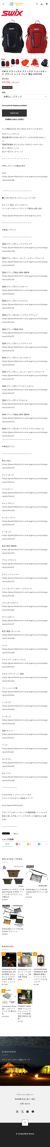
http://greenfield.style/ (12, 805)
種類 (3, 92)
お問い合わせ (25, 1104)
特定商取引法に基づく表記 (25, 1099)
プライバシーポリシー (25, 1094)
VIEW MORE (13, 1069)
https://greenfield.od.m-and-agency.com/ (21, 216)
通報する (16, 833)
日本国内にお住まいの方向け (14, 119)
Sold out (14, 113)
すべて (7, 844)
